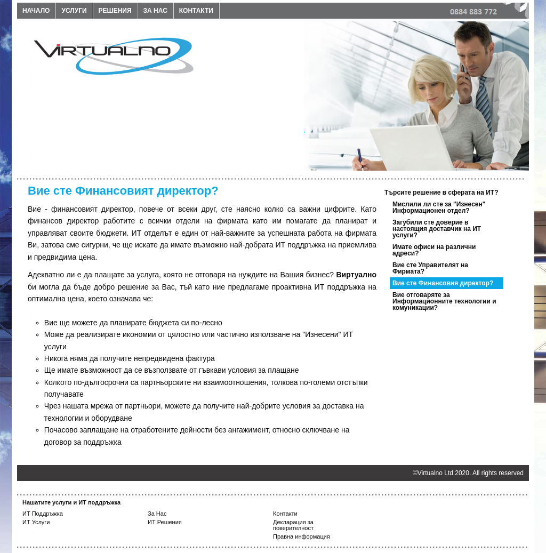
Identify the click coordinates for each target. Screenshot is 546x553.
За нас (155, 10)
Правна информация (301, 536)
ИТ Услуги (36, 522)
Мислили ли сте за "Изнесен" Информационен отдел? (438, 207)
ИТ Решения (165, 522)
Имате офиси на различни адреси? (434, 250)
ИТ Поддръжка (42, 513)
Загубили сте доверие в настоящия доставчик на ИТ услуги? (436, 229)
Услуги (73, 10)
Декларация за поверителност (293, 525)
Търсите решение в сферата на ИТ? (441, 192)
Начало (36, 10)
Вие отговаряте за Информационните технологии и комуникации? (444, 301)
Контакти (196, 10)
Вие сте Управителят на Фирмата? (430, 268)
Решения (115, 10)
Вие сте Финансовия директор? (442, 283)
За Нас (157, 513)
